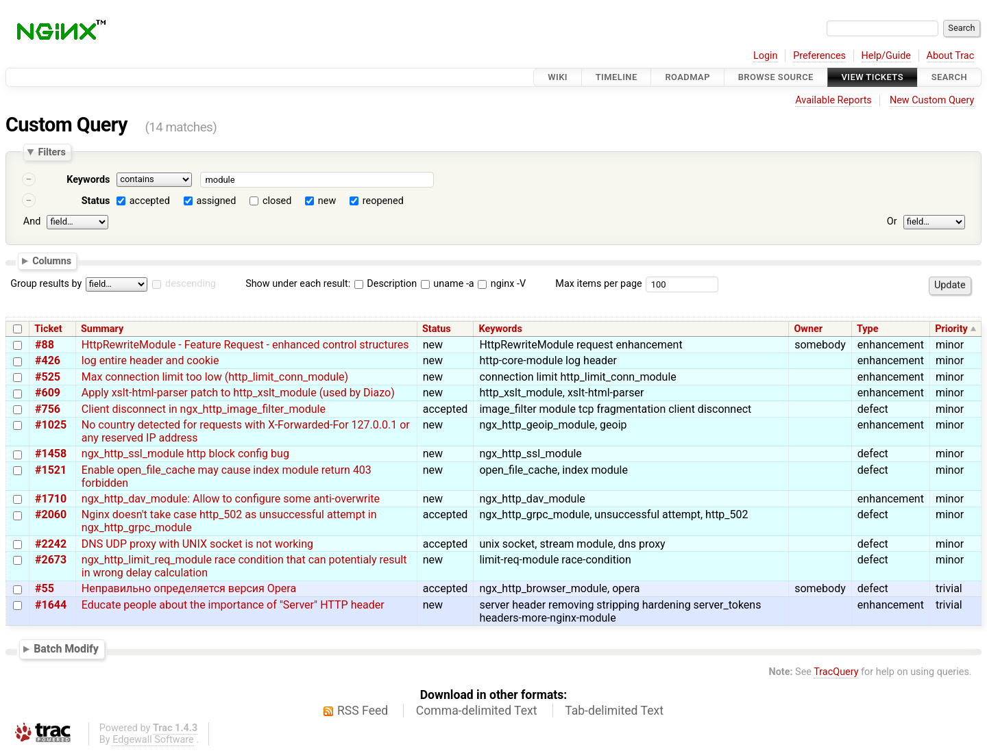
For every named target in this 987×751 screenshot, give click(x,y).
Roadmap (687, 77)
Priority (951, 329)
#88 (44, 344)
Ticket (48, 329)
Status (96, 201)
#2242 (50, 543)
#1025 (50, 424)
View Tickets (872, 77)
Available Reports (833, 100)
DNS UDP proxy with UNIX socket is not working (197, 543)
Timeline (616, 77)
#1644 (50, 604)
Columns (51, 260)
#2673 (50, 559)
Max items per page (598, 284)
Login (765, 56)
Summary (102, 329)
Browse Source (776, 77)
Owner (808, 329)
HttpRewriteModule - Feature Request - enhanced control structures (245, 344)
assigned (216, 201)
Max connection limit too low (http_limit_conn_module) (215, 376)
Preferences (819, 56)
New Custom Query (932, 100)
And (31, 221)
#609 (47, 392)
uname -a (447, 284)
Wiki (558, 77)
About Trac (951, 56)
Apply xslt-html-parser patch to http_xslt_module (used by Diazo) (238, 392)
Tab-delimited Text (614, 710)
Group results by (46, 284)
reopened (383, 201)
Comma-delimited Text (476, 710)
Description (385, 284)
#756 (47, 409)
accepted (150, 201)
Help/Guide (886, 56)
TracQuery (836, 672)
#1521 (50, 469)
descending (190, 284)
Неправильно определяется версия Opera (189, 588)
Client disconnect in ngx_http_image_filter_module (204, 409)
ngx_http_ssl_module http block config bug (185, 453)
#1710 (50, 498)
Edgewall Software (153, 740)
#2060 (50, 514)
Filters (51, 152)
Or (892, 221)
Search (949, 77)
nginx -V (502, 284)
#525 (47, 376)
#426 (47, 360)
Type (867, 329)
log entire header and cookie (150, 360)
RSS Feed (362, 710)
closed (277, 201)
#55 (44, 588)
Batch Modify (66, 648)
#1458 (50, 453)
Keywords (88, 180)
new (327, 201)
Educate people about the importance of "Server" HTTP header (233, 604)
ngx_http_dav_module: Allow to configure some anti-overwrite (231, 498)
